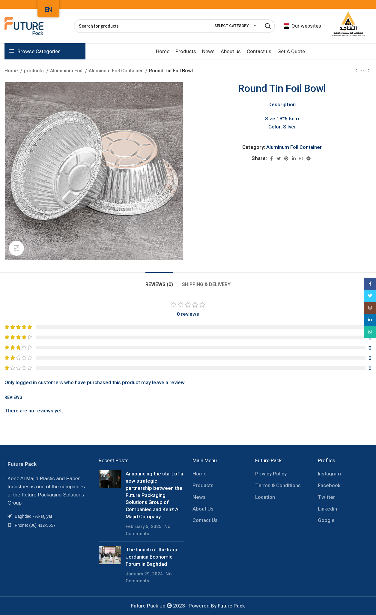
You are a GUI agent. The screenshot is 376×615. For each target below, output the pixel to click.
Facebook (329, 485)
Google (326, 520)
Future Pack (231, 606)
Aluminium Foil (67, 71)
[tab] (159, 281)
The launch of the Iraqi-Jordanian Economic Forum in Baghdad (152, 557)
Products (202, 485)
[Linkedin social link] (293, 158)
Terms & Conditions (278, 485)
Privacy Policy (271, 474)
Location (265, 497)
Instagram (329, 474)
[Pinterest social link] (286, 158)
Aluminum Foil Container (116, 71)
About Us (202, 509)
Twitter (326, 497)
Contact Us (205, 520)
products (34, 71)
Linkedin (327, 509)
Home (11, 71)
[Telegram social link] (308, 158)
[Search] (174, 26)
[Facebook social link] (271, 158)
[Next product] (369, 71)
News (199, 497)
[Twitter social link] (278, 158)
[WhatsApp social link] (301, 158)
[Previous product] (357, 71)
